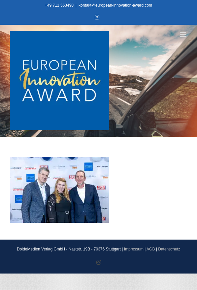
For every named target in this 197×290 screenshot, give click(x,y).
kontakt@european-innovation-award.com (115, 5)
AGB (151, 249)
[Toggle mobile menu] (183, 34)
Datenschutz (169, 249)
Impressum (134, 249)
